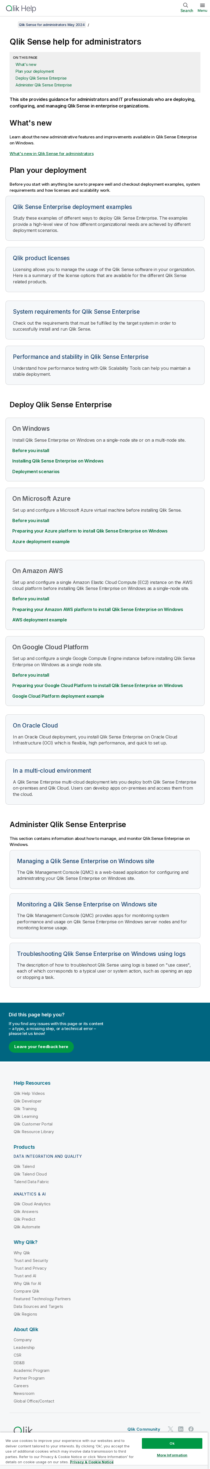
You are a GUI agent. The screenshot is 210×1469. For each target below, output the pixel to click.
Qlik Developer (28, 1101)
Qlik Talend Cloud (30, 1174)
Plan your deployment (35, 71)
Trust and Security (31, 1260)
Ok (172, 1443)
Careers (21, 1385)
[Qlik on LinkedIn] (181, 1429)
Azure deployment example (41, 541)
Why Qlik (22, 1252)
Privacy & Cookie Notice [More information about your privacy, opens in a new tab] (91, 1462)
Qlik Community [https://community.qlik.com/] (143, 1429)
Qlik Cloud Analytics (32, 1204)
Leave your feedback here (41, 1046)
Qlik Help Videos (29, 1093)
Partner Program (29, 1378)
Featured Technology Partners (42, 1298)
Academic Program (32, 1370)
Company (23, 1339)
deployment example (58, 696)
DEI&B (19, 1362)
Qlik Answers (26, 1211)
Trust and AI (25, 1275)
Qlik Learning (26, 1116)
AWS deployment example (39, 619)
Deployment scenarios (36, 471)
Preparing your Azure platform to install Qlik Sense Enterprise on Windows (90, 531)
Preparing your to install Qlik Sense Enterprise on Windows (97, 685)
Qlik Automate (27, 1226)
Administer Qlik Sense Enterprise (44, 85)
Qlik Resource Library (34, 1131)
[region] (104, 1450)
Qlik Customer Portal (33, 1124)
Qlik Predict (24, 1219)
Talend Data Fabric (31, 1181)
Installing (57, 461)
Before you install (30, 450)
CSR (17, 1355)
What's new (26, 64)
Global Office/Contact (34, 1401)
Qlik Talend (24, 1166)
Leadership (24, 1347)
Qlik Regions (25, 1314)
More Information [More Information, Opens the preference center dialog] (172, 1455)
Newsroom (24, 1393)
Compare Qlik (26, 1291)
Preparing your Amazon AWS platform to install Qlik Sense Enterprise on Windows (97, 609)
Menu (202, 10)
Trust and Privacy (30, 1268)
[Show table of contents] (11, 24)
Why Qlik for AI (27, 1283)
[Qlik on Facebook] (191, 1429)
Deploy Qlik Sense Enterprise (41, 78)
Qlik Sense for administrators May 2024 (52, 24)
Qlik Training (25, 1108)
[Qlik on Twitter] (171, 1429)
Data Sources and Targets (38, 1306)
